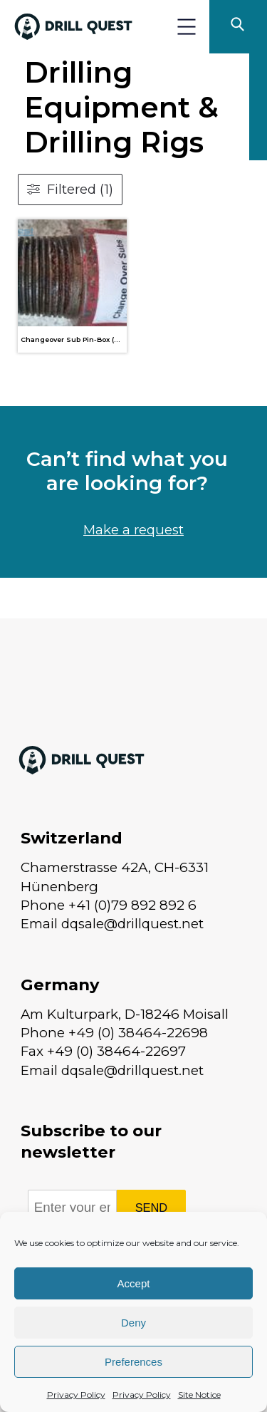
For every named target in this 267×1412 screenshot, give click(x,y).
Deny (133, 1323)
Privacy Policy (76, 1394)
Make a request (133, 529)
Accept (133, 1283)
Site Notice (199, 1394)
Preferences (133, 1362)
